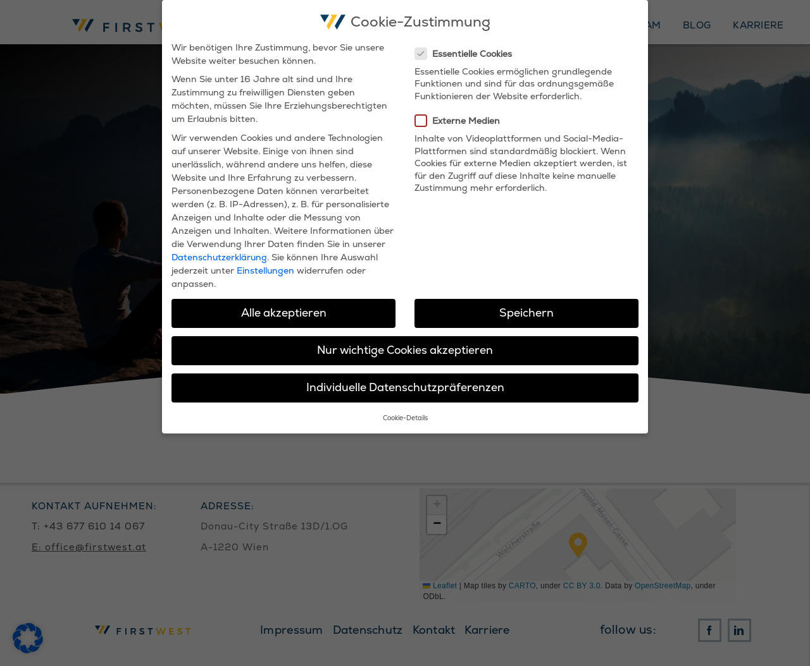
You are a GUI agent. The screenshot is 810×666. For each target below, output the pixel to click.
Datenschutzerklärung (219, 257)
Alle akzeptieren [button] (284, 313)
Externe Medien (462, 120)
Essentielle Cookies (468, 53)
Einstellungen (265, 270)
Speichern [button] (526, 313)
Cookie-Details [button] (405, 418)
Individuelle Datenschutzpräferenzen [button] (405, 387)
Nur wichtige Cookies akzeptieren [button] (405, 350)
